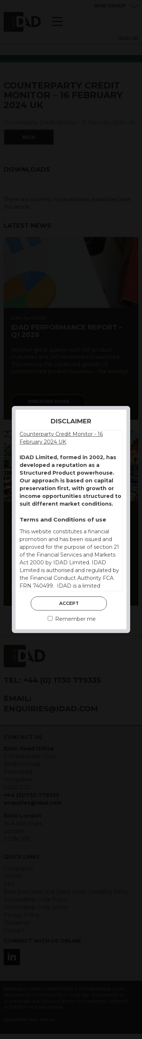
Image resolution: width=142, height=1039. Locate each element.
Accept (69, 603)
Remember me (72, 619)
